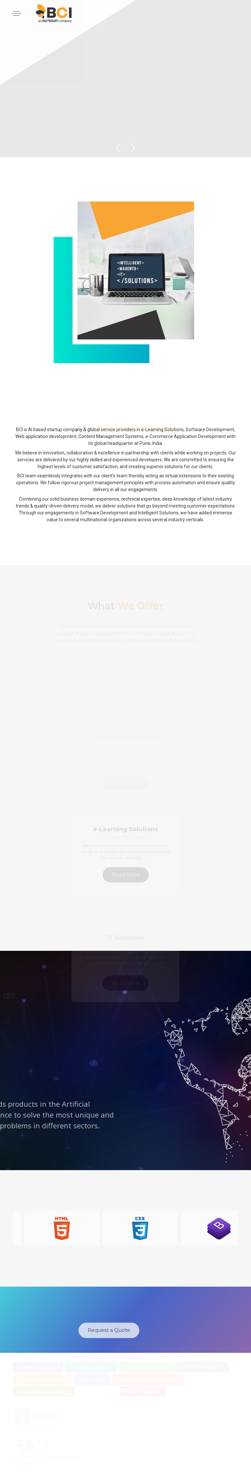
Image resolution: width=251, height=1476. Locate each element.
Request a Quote (82, 1330)
